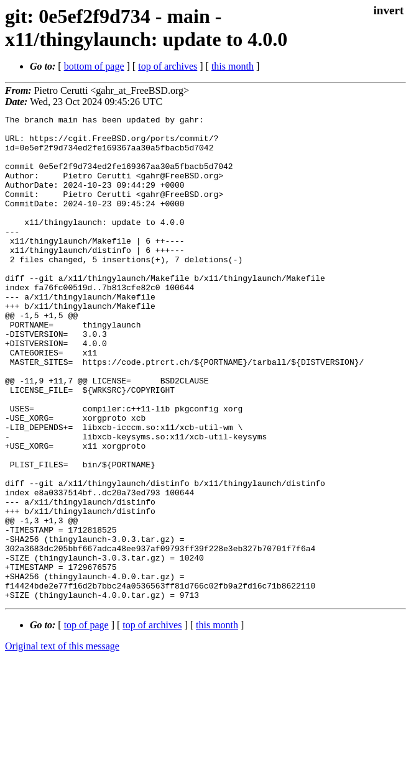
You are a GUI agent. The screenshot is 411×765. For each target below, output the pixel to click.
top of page (86, 722)
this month (232, 66)
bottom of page (94, 66)
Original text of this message (62, 743)
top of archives (167, 66)
